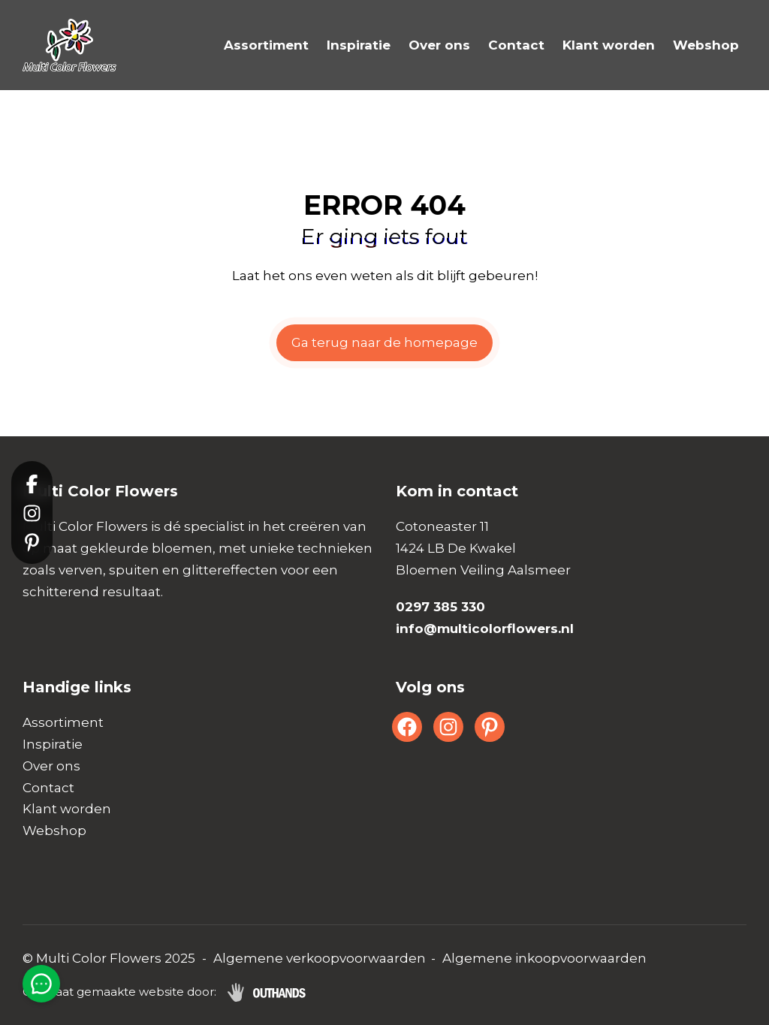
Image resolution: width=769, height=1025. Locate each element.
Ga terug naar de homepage (384, 342)
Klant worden (608, 45)
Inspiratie (359, 45)
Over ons (439, 45)
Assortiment (266, 45)
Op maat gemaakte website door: (119, 991)
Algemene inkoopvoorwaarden (544, 958)
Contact (516, 45)
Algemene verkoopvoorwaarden (319, 958)
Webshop (706, 45)
